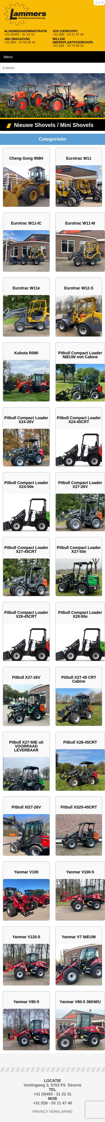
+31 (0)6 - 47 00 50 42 (19, 40)
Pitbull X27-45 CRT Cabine (78, 679)
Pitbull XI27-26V (26, 807)
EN (98, 3)
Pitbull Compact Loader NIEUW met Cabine (80, 355)
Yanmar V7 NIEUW (79, 937)
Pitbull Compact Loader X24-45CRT (79, 420)
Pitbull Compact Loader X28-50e (80, 614)
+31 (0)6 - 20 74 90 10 (76, 42)
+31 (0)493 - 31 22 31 (25, 32)
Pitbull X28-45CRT (80, 742)
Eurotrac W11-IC (26, 223)
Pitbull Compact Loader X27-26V (80, 484)
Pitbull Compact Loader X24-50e (26, 484)
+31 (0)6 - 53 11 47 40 (68, 32)
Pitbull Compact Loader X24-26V (26, 420)
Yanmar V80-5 (26, 1002)
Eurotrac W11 (78, 158)
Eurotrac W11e (26, 288)
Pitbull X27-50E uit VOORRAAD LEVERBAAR (26, 746)
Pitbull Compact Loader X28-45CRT (26, 614)
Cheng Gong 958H (26, 158)
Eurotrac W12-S (78, 288)
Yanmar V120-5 (26, 937)
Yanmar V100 (26, 872)
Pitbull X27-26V (26, 677)
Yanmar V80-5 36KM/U (80, 1002)
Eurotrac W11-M (80, 223)
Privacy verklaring (52, 1111)
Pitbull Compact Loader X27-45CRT (26, 549)
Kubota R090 (26, 353)
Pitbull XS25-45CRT (78, 807)
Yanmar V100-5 (80, 872)
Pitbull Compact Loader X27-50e (79, 549)
